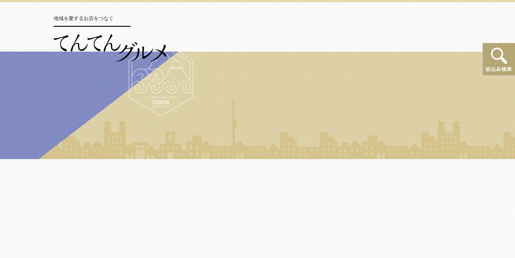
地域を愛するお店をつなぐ (84, 18)
